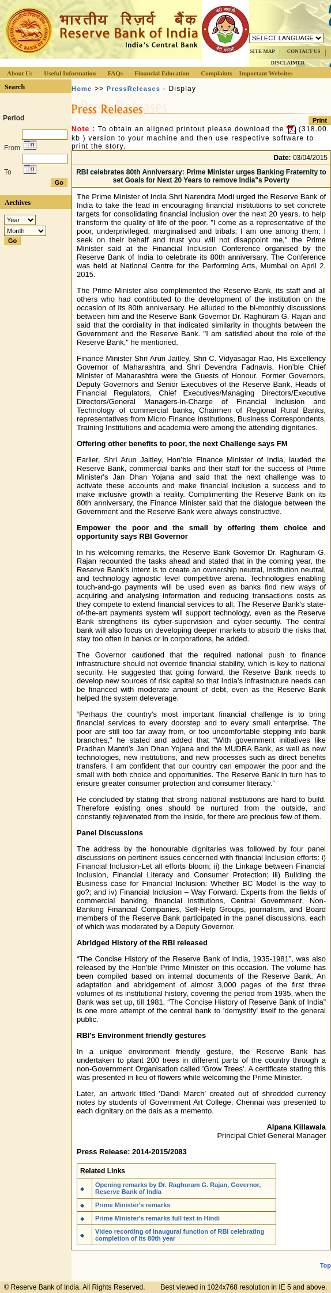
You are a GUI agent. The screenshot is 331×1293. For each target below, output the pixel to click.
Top (325, 1265)
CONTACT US (304, 51)
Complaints (216, 73)
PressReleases (133, 88)
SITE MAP (262, 51)
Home (82, 88)
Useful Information (70, 73)
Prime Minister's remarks (132, 1204)
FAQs (115, 73)
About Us (19, 73)
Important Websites (266, 73)
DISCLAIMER (288, 63)
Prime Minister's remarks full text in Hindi (157, 1218)
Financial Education (161, 73)
